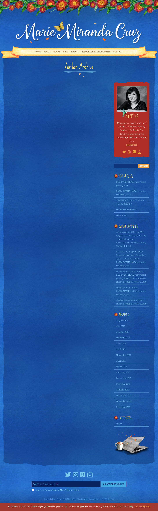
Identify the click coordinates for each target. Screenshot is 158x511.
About (47, 51)
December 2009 (123, 395)
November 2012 (123, 337)
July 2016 (120, 326)
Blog (65, 51)
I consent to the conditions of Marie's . (56, 490)
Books (56, 51)
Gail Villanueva (108, 499)
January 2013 (122, 332)
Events (75, 51)
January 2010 (122, 389)
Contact (118, 51)
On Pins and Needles (126, 209)
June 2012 (121, 343)
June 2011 (121, 360)
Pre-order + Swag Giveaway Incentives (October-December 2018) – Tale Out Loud (130, 255)
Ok (136, 506)
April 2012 (121, 349)
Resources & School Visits (96, 51)
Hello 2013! (121, 215)
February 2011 (123, 372)
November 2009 (123, 401)
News (119, 423)
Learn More (131, 144)
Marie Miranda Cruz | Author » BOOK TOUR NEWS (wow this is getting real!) (131, 275)
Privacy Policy (73, 490)
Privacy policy (144, 506)
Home (38, 51)
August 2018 (122, 320)
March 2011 (121, 366)
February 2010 (123, 384)
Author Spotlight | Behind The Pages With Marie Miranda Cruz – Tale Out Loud (131, 235)
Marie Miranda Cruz (125, 287)
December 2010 (123, 378)
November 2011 (123, 355)
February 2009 (123, 407)
